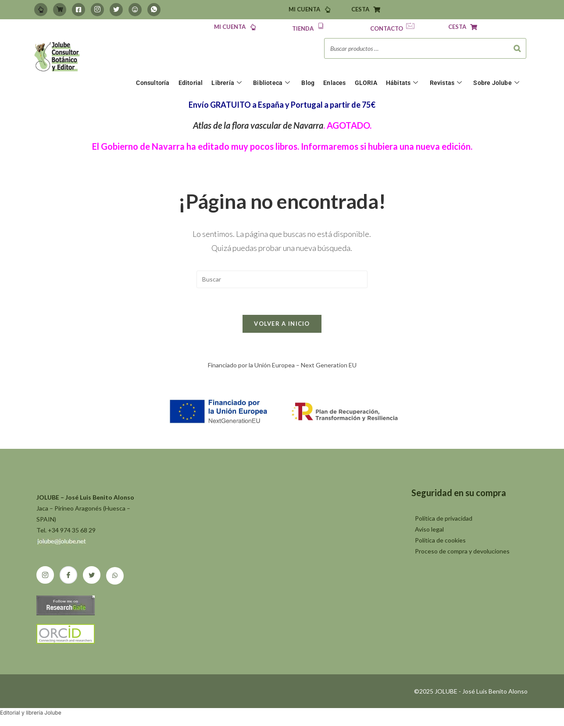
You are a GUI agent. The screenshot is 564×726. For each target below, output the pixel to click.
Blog (307, 82)
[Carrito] (59, 9)
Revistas (446, 83)
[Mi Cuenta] (40, 9)
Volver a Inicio (282, 323)
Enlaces (334, 82)
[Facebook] (78, 9)
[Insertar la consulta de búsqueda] (282, 279)
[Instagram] (97, 9)
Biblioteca (271, 83)
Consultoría (152, 82)
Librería (226, 83)
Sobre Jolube (496, 83)
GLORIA (366, 82)
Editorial (190, 82)
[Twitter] (116, 9)
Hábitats (402, 83)
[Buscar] (517, 48)
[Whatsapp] (154, 9)
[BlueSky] (135, 9)
